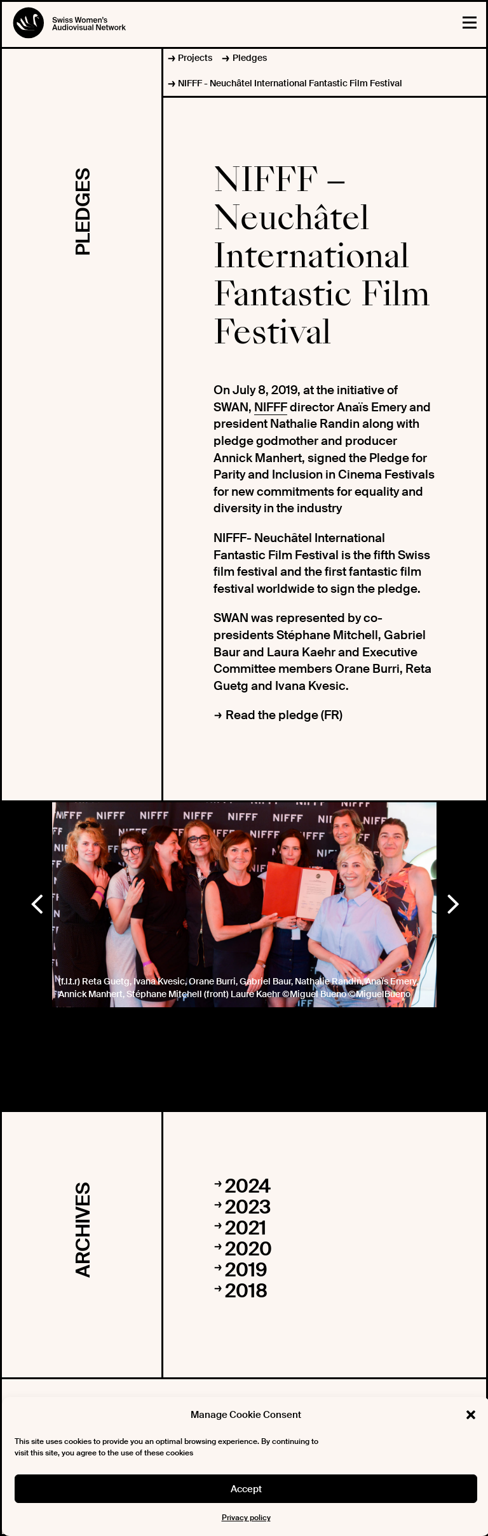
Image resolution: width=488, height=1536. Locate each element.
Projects (195, 57)
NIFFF (270, 407)
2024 (248, 1186)
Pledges (250, 57)
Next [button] (452, 901)
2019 (246, 1269)
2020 (248, 1248)
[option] (244, 904)
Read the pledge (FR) (284, 715)
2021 (245, 1227)
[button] (470, 1414)
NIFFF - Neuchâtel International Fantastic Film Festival (290, 83)
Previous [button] (36, 901)
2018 (246, 1290)
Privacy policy (246, 1518)
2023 (248, 1207)
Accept (246, 1489)
